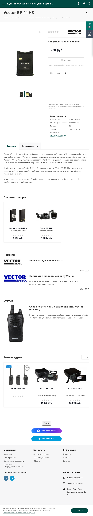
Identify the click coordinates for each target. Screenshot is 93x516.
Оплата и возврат (41, 454)
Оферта (36, 461)
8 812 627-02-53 (74, 477)
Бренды (66, 461)
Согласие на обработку (14, 461)
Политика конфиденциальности (13, 465)
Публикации (69, 450)
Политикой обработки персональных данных (19, 513)
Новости (67, 454)
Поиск (46, 423)
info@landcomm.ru (75, 483)
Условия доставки (41, 457)
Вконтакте (6, 478)
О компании (10, 450)
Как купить (39, 450)
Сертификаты (10, 457)
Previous (83, 357)
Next (87, 357)
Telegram (12, 478)
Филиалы (8, 454)
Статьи (66, 457)
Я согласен (79, 510)
